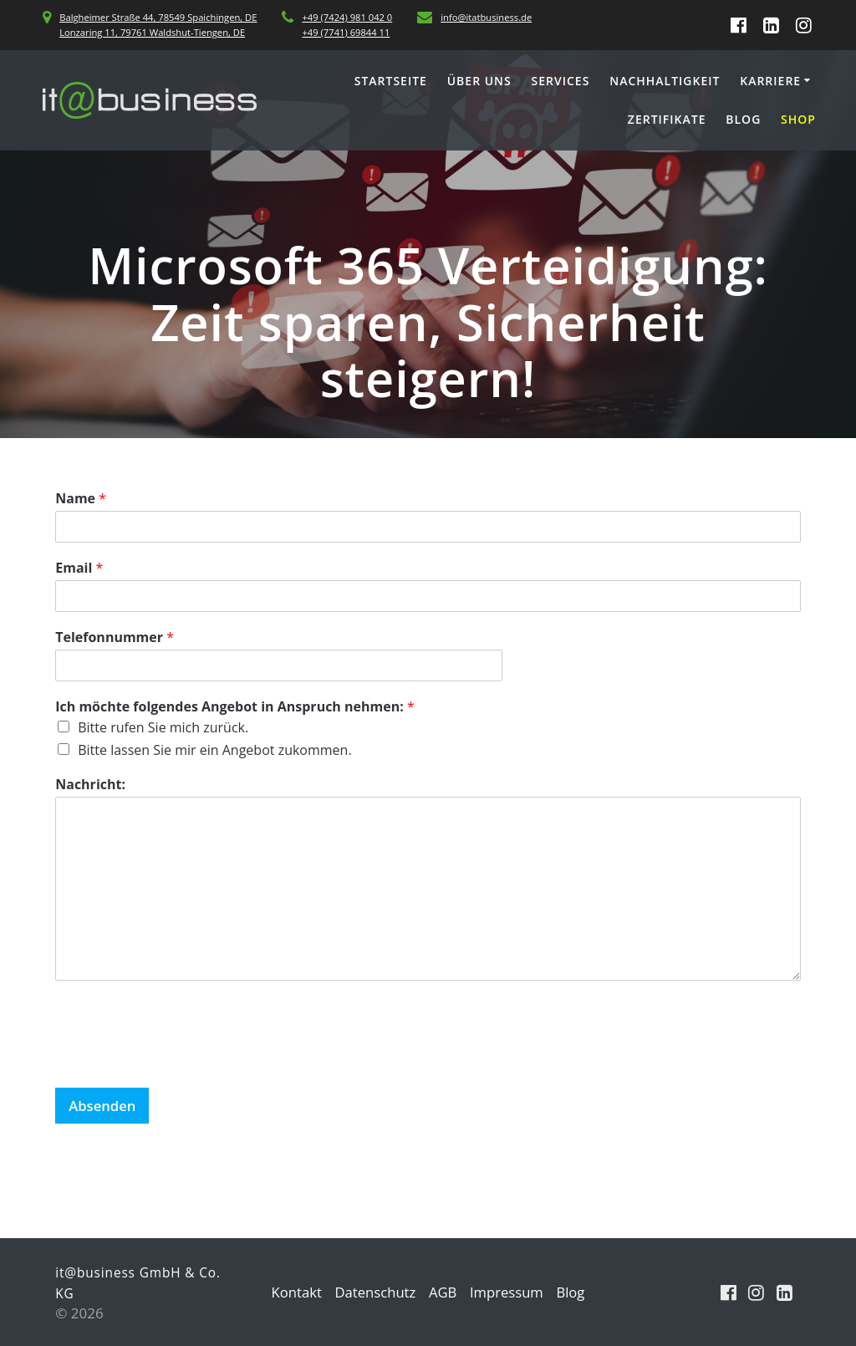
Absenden (103, 1105)
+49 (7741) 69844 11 (346, 32)
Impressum (508, 1292)
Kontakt (294, 1292)
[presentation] (182, 1060)
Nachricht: (90, 784)
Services (561, 81)
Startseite (390, 81)
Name (80, 498)
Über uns (479, 81)
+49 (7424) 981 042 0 (347, 17)
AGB (443, 1292)
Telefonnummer (114, 637)
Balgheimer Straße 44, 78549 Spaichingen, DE (158, 17)
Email (79, 568)
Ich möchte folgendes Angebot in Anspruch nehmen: (235, 707)
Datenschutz (374, 1292)
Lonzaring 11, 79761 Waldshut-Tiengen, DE (152, 32)
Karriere (770, 81)
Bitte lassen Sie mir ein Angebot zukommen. (214, 750)
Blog (743, 119)
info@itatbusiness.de (486, 17)
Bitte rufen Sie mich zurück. (163, 727)
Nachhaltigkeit (664, 81)
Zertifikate (667, 119)
